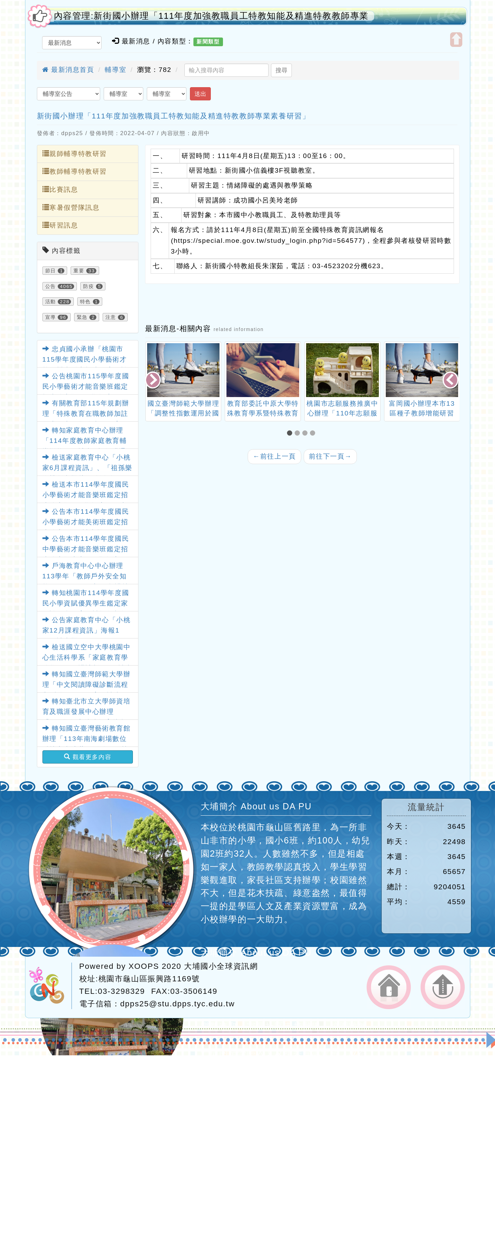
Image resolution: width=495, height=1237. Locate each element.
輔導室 (115, 69)
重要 (78, 270)
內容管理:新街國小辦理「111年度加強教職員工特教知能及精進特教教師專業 (211, 15)
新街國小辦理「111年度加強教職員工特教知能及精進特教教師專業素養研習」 (173, 116)
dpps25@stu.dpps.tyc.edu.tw (177, 1003)
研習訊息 (60, 225)
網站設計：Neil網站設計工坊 (50, 986)
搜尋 (281, 70)
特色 (85, 301)
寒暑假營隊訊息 (71, 207)
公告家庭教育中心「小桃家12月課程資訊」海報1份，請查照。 (86, 630)
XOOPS (144, 966)
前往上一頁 (274, 456)
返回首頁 (389, 987)
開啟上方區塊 (456, 39)
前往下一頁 (330, 456)
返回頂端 (443, 987)
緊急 (82, 317)
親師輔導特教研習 (74, 153)
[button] (291, 433)
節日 (50, 270)
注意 (110, 317)
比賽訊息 (60, 189)
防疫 (88, 286)
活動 (50, 301)
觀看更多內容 (88, 756)
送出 (200, 93)
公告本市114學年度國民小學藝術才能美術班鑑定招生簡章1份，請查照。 (85, 522)
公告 (50, 286)
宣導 (50, 317)
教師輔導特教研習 (74, 171)
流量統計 (426, 807)
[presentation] (153, 380)
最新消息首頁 (68, 69)
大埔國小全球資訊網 (221, 966)
